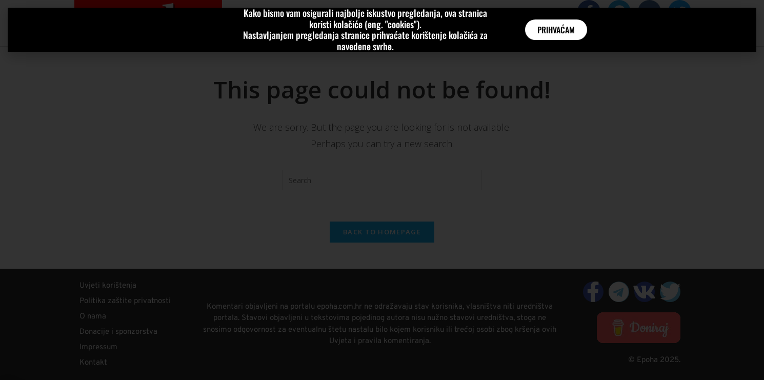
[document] (382, 190)
